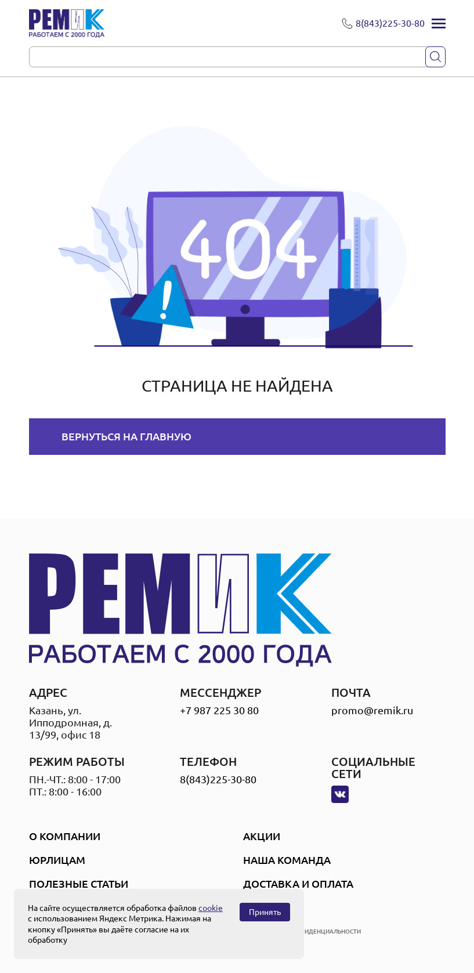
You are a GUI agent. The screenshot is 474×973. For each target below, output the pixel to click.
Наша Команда (287, 860)
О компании (64, 836)
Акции (261, 836)
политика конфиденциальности (307, 931)
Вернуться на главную (126, 436)
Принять (265, 912)
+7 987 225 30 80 (219, 710)
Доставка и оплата (298, 883)
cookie (210, 908)
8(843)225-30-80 (218, 779)
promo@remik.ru (372, 710)
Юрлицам (57, 860)
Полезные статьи (78, 883)
